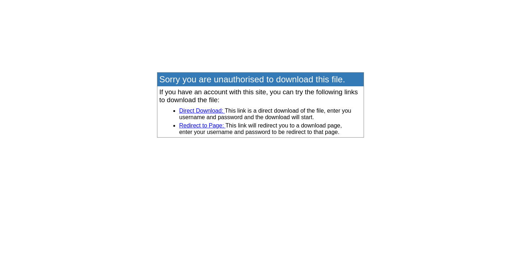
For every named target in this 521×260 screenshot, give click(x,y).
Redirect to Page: (202, 125)
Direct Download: (202, 111)
